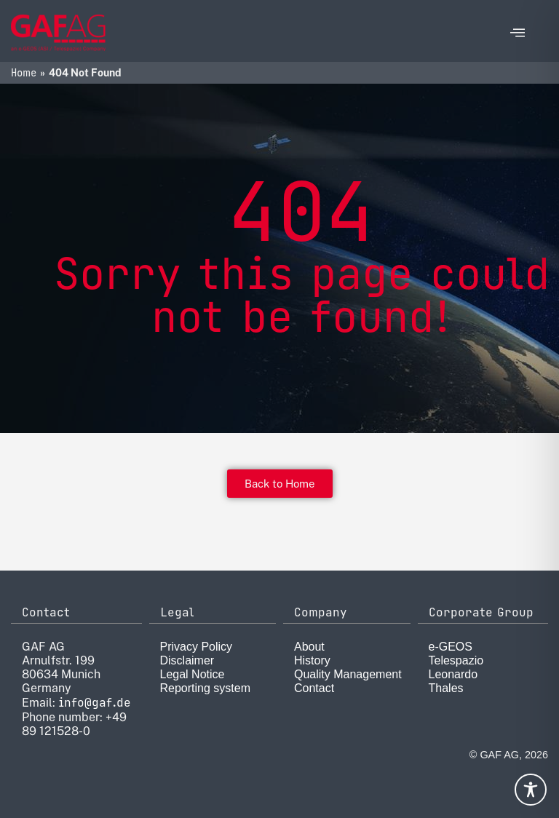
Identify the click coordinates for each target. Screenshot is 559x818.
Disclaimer (187, 660)
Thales (446, 688)
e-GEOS (450, 646)
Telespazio (456, 660)
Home (23, 72)
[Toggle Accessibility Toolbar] (530, 789)
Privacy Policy (196, 646)
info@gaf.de (94, 702)
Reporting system (205, 688)
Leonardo (453, 674)
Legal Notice (192, 674)
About (309, 646)
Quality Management (348, 674)
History (312, 660)
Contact (314, 688)
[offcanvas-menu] (517, 33)
